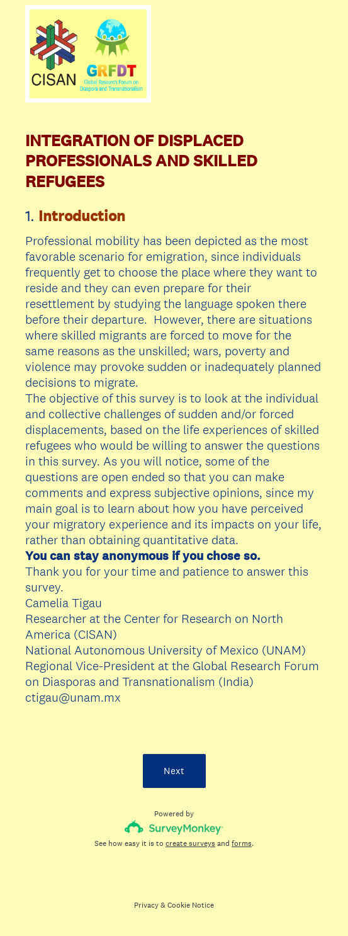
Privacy (146, 905)
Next (174, 771)
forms (242, 843)
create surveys (190, 843)
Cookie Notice (190, 905)
